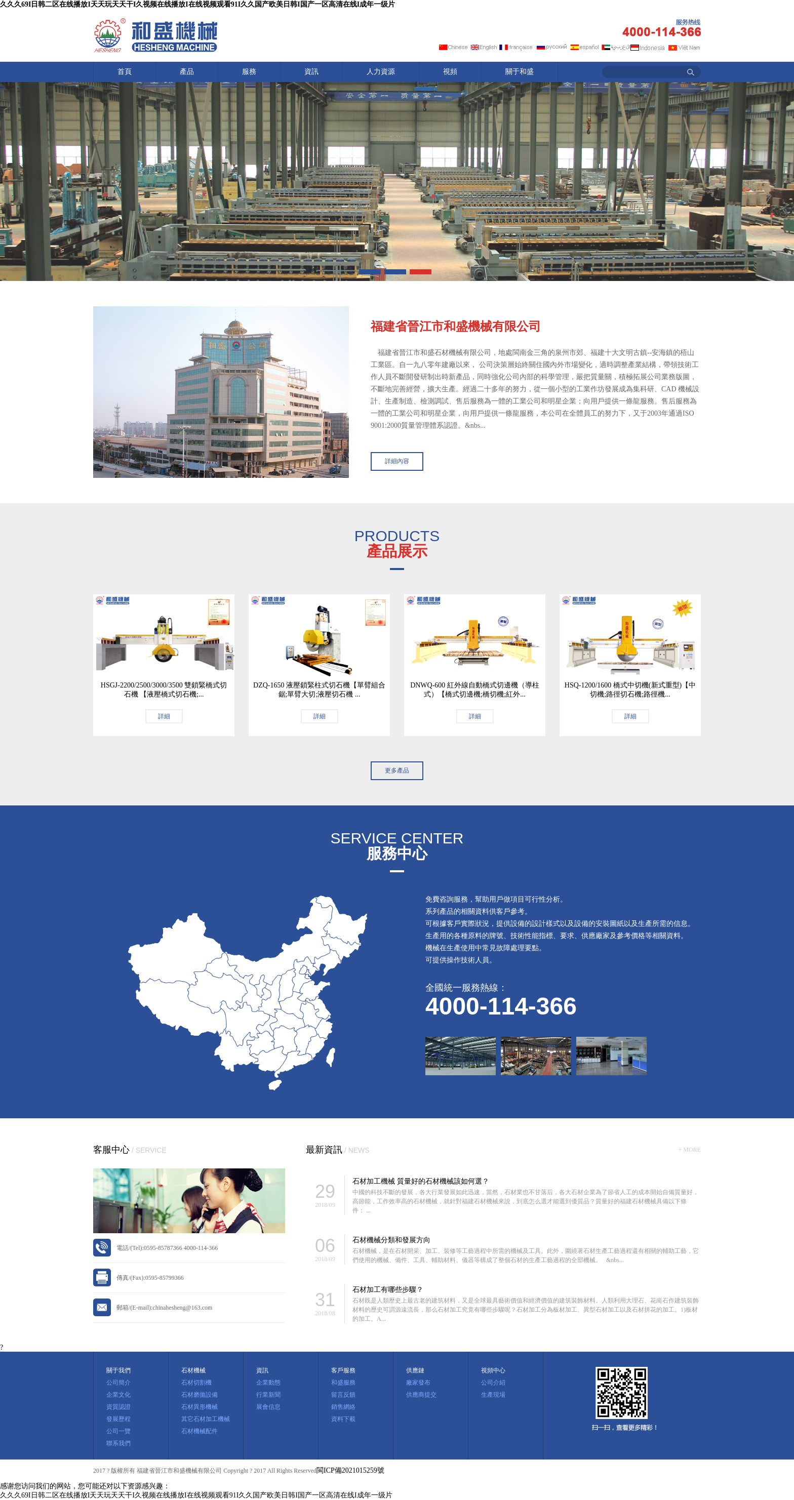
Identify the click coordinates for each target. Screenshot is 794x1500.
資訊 (311, 71)
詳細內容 (397, 461)
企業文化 (118, 1394)
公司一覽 (118, 1431)
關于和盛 (519, 71)
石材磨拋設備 (199, 1394)
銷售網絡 (343, 1406)
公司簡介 (118, 1382)
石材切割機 (196, 1382)
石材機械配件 (199, 1431)
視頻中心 (493, 1370)
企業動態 (268, 1382)
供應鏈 (415, 1370)
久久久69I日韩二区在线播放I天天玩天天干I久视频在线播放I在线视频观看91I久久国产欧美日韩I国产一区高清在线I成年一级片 (197, 4)
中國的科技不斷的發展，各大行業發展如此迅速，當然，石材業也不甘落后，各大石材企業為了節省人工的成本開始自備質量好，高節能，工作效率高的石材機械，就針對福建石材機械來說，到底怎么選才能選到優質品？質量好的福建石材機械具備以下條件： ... (525, 1201)
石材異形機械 (199, 1406)
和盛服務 (343, 1382)
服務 (249, 71)
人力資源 (381, 71)
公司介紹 (493, 1382)
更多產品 (397, 770)
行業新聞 (268, 1394)
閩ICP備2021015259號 (350, 1470)
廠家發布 (418, 1382)
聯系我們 (118, 1443)
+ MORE (690, 1149)
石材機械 (193, 1370)
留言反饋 (343, 1394)
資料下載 (343, 1419)
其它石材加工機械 (205, 1419)
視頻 (450, 71)
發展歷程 (118, 1419)
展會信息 (268, 1406)
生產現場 (493, 1394)
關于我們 (118, 1370)
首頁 (124, 71)
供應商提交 (421, 1394)
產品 (187, 71)
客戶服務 (343, 1370)
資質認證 (118, 1406)
